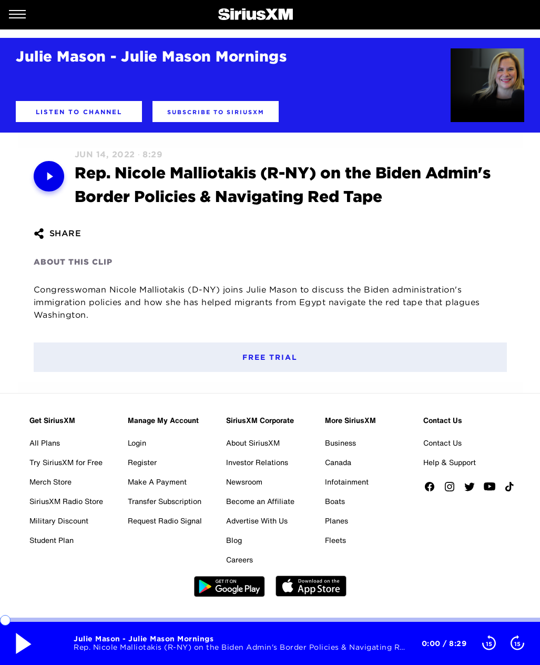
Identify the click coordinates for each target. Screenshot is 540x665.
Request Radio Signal (165, 520)
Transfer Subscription (164, 501)
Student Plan (51, 540)
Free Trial (270, 357)
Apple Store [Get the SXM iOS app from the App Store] (311, 586)
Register (142, 462)
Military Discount (58, 520)
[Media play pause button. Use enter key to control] (49, 176)
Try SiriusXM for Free (66, 462)
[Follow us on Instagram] (453, 490)
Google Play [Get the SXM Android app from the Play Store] (229, 586)
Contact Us (442, 442)
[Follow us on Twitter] (473, 490)
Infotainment (347, 481)
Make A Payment (157, 481)
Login (137, 442)
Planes (336, 520)
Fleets (335, 540)
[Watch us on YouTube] (493, 490)
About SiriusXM (253, 442)
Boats (335, 501)
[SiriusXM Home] (255, 14)
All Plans (44, 442)
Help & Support (449, 462)
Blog (234, 540)
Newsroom (244, 481)
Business (340, 442)
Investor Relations (257, 462)
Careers (239, 559)
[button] (79, 111)
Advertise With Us (257, 520)
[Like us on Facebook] (433, 490)
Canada (338, 462)
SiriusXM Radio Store (66, 501)
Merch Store (50, 481)
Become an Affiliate (260, 501)
